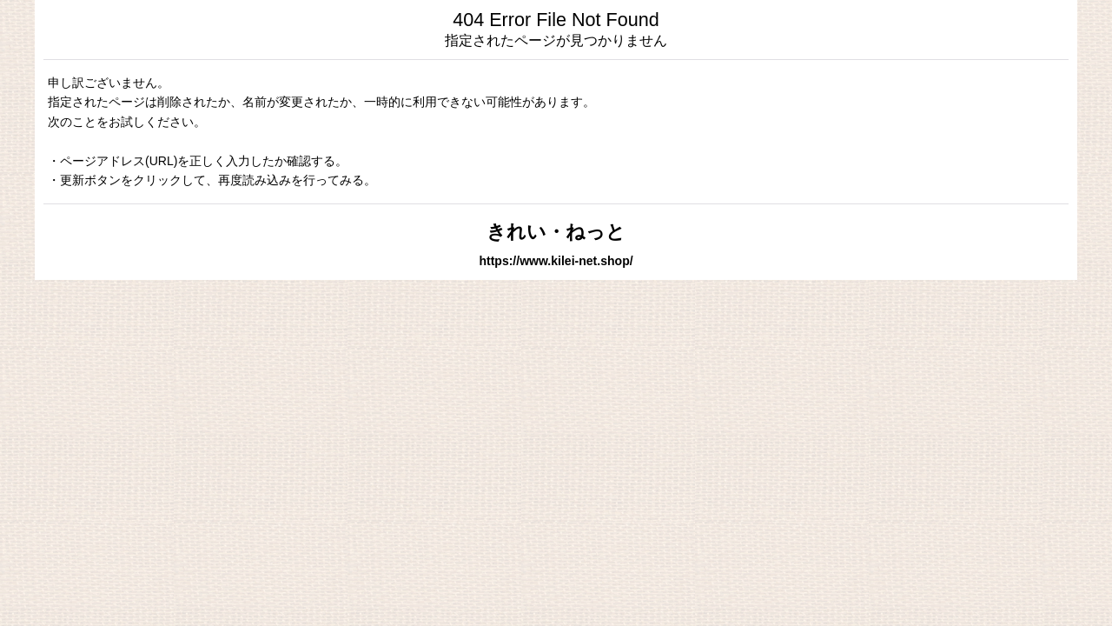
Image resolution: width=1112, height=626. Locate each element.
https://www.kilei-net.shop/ (555, 261)
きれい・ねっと (556, 232)
